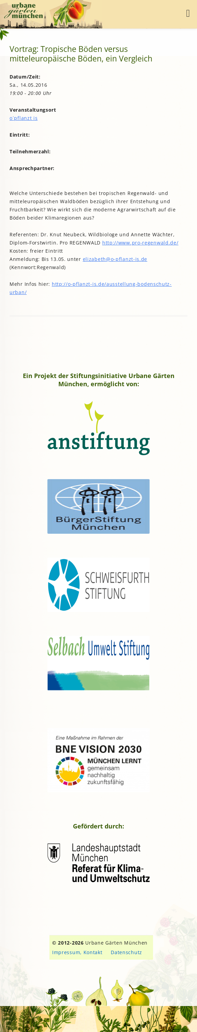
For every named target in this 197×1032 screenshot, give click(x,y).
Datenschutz (126, 952)
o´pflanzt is (23, 118)
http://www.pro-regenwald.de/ (140, 242)
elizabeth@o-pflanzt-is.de (115, 259)
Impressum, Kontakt (77, 952)
